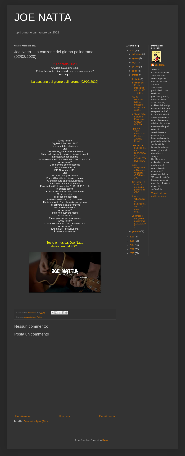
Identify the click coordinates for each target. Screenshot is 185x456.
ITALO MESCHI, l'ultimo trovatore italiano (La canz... (138, 103)
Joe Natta (160, 65)
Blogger (106, 440)
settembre (137, 54)
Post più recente (23, 416)
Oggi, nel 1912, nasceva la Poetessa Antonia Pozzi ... (138, 135)
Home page (64, 416)
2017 (132, 245)
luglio (135, 62)
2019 (132, 236)
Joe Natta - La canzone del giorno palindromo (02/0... (138, 187)
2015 (132, 253)
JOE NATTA (42, 17)
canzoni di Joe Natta (33, 317)
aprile (135, 71)
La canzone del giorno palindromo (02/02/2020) (139, 221)
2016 (132, 249)
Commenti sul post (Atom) (36, 421)
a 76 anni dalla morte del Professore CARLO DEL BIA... (139, 119)
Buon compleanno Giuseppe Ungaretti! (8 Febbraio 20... (138, 171)
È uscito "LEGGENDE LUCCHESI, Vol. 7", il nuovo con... (139, 204)
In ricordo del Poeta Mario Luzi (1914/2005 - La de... (138, 88)
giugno (135, 66)
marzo (135, 75)
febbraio (136, 79)
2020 (132, 50)
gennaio (136, 231)
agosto (135, 58)
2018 (132, 241)
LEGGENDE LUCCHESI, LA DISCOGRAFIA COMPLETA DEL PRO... (139, 153)
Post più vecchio (107, 416)
